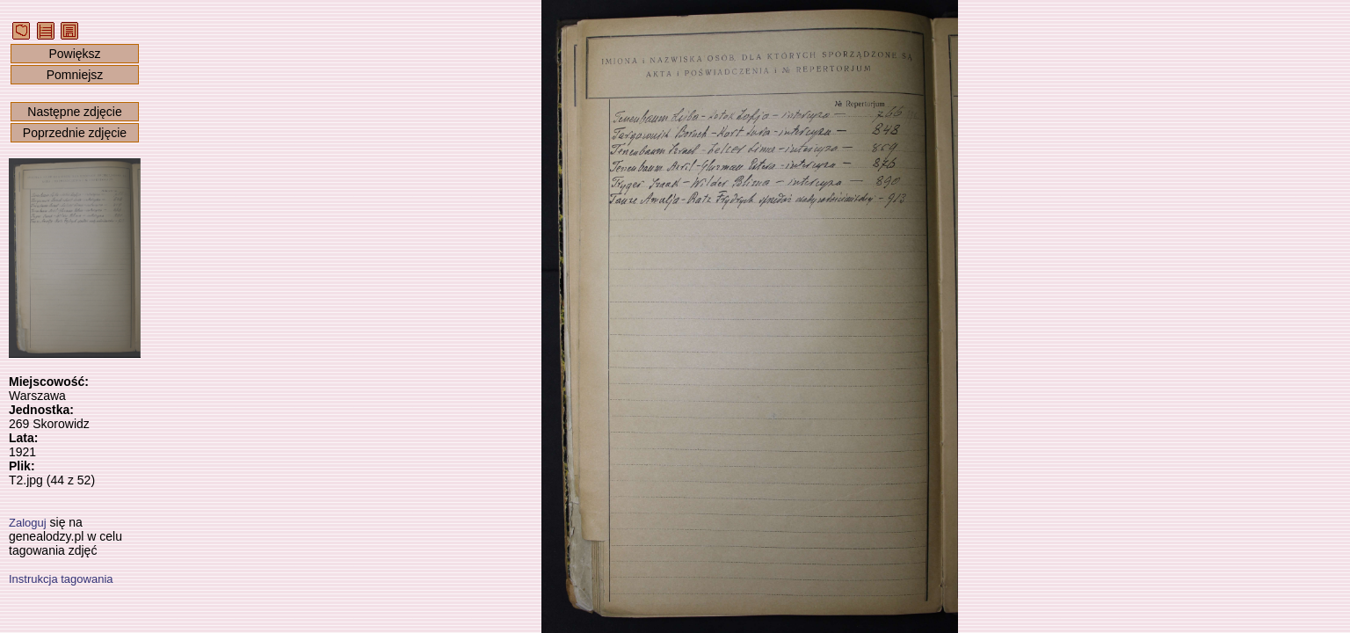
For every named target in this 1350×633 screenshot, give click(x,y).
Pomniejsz (75, 75)
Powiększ (74, 54)
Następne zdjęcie (74, 112)
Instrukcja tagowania (61, 579)
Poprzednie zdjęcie (75, 133)
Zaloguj (28, 522)
